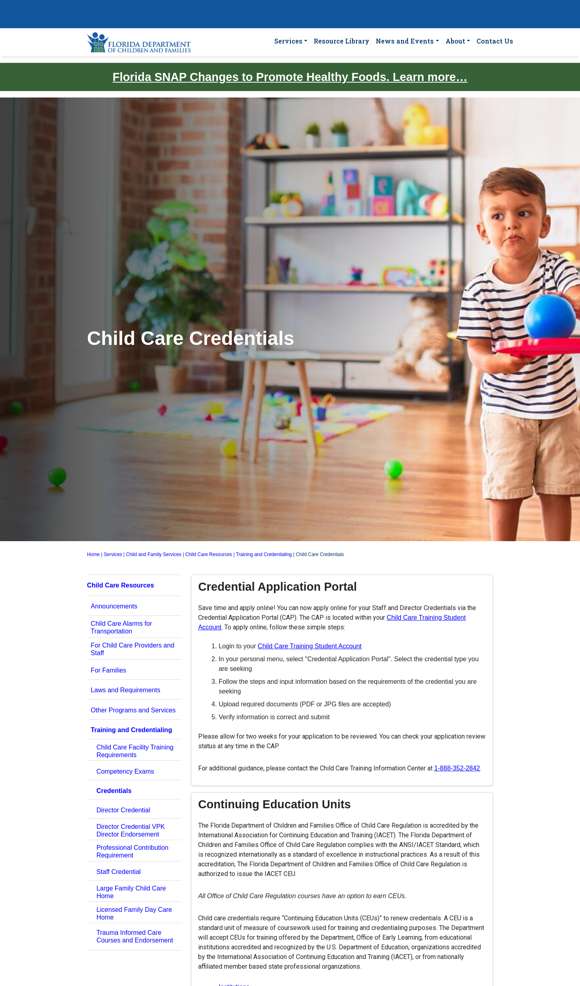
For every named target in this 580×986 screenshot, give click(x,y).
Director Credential (123, 810)
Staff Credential (118, 871)
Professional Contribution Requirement (132, 851)
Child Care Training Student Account (310, 646)
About (455, 41)
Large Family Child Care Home (131, 892)
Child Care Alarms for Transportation (121, 627)
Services (288, 41)
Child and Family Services (153, 554)
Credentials (113, 790)
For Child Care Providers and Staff (132, 649)
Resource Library (341, 41)
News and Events (405, 41)
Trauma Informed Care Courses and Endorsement (134, 936)
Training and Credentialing (264, 554)
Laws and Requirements (125, 690)
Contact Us (494, 41)
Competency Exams (125, 771)
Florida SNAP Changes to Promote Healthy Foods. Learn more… (289, 77)
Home (93, 554)
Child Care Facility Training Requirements (134, 751)
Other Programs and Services (133, 710)
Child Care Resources (208, 554)
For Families (108, 670)
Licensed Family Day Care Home (134, 913)
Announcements (114, 606)
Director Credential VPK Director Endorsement (130, 830)
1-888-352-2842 (457, 768)
